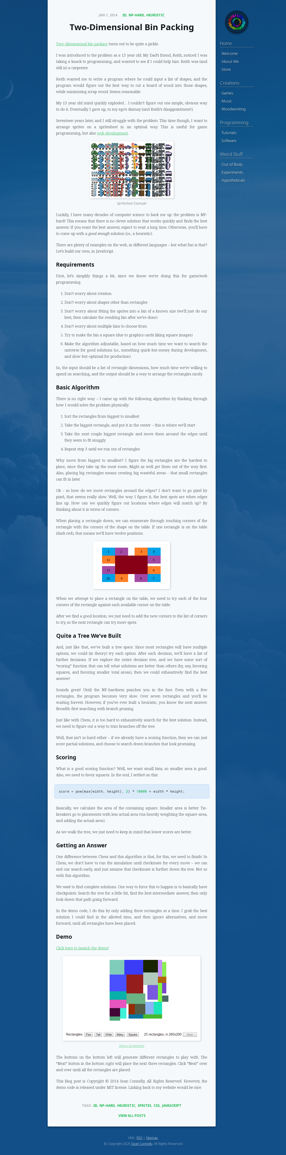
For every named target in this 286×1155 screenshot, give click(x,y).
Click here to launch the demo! (82, 947)
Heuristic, (126, 1105)
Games (227, 93)
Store (226, 69)
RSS (139, 1138)
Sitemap (152, 1138)
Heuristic (155, 15)
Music (227, 101)
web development (112, 133)
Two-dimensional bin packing (82, 43)
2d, (124, 15)
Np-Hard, (137, 15)
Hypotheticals (233, 180)
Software (229, 140)
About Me (230, 61)
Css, (157, 1105)
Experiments (232, 172)
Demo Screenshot (131, 1046)
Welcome (230, 53)
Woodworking (234, 108)
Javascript (171, 1105)
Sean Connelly (141, 1143)
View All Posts (132, 1115)
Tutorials (229, 132)
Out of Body (232, 164)
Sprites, (145, 1105)
